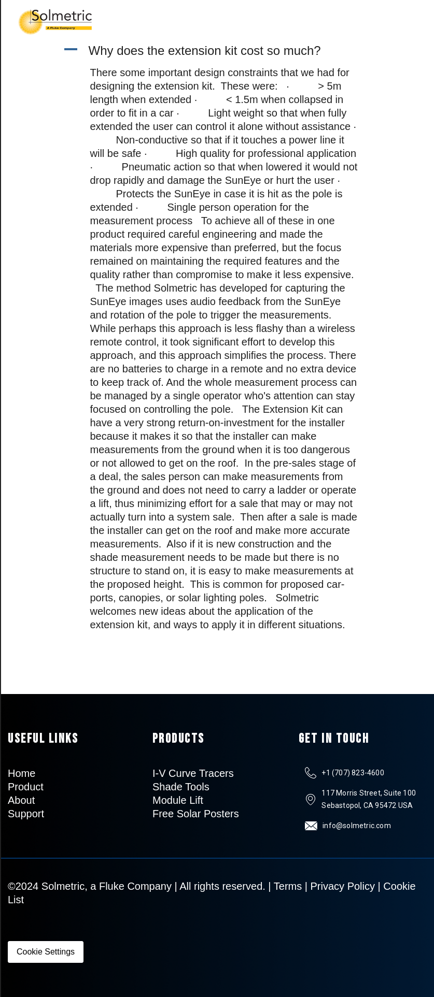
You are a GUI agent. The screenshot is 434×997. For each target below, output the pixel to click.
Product (26, 786)
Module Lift (177, 800)
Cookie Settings (46, 951)
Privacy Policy (343, 886)
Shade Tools (180, 786)
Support (26, 813)
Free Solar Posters (195, 813)
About (21, 800)
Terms (288, 886)
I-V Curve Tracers (193, 773)
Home (21, 773)
